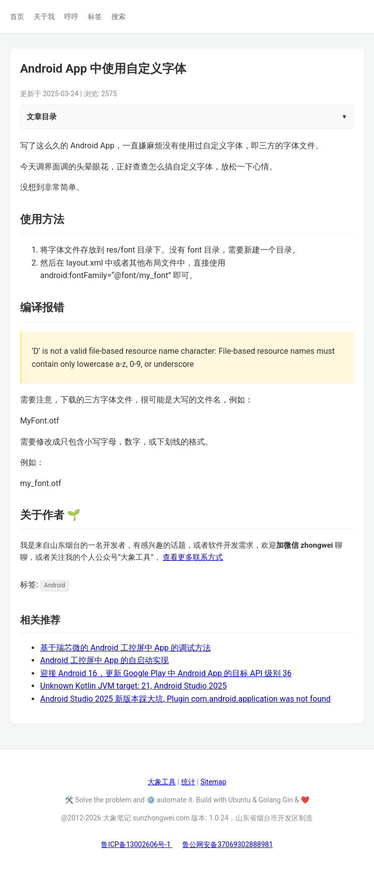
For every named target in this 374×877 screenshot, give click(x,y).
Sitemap (213, 782)
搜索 (118, 17)
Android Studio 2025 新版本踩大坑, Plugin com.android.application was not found (185, 699)
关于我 (44, 17)
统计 (188, 782)
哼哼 (71, 17)
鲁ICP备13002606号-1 (136, 844)
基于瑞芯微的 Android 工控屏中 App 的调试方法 (125, 647)
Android (54, 585)
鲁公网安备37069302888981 (227, 844)
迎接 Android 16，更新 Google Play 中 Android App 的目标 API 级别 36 (166, 673)
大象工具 (162, 782)
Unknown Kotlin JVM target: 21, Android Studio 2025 (133, 686)
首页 (17, 17)
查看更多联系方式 (193, 557)
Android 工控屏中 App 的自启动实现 (104, 660)
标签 (95, 17)
